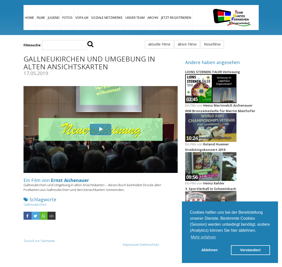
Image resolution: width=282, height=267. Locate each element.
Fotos (67, 17)
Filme (41, 17)
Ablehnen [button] (209, 250)
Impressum (131, 244)
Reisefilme (212, 44)
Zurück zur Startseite (39, 240)
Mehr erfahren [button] (203, 237)
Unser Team (135, 17)
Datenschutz (149, 244)
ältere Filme (187, 44)
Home (29, 17)
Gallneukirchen (35, 204)
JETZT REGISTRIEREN (176, 17)
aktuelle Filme (159, 44)
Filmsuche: (32, 45)
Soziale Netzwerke (107, 17)
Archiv (152, 17)
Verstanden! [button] (250, 250)
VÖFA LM (81, 17)
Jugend (54, 17)
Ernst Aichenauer (70, 180)
